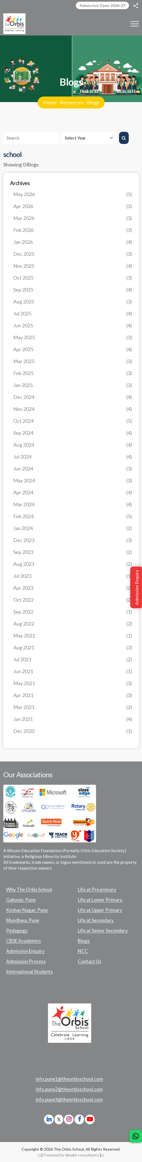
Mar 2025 (72, 361)
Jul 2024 (72, 456)
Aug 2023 (72, 564)
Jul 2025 (72, 313)
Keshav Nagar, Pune (27, 910)
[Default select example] (89, 138)
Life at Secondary (96, 920)
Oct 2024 (72, 421)
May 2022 (72, 635)
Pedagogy (17, 930)
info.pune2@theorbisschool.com (69, 1089)
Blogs (93, 102)
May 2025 (72, 337)
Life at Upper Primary (100, 910)
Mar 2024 (72, 504)
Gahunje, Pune (21, 899)
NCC (83, 951)
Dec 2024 (72, 397)
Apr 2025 (72, 349)
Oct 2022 (72, 600)
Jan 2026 (72, 242)
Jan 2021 (72, 719)
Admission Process (26, 961)
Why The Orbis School (29, 889)
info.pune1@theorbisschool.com (69, 1079)
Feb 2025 (72, 373)
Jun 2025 (72, 325)
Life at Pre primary (97, 889)
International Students (29, 971)
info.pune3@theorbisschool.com (69, 1099)
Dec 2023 (72, 540)
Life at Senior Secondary (103, 930)
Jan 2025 (72, 385)
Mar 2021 (72, 707)
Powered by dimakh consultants (71, 1155)
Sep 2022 (72, 612)
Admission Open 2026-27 (102, 5)
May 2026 (72, 194)
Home (49, 102)
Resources (71, 102)
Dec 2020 (72, 731)
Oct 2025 (72, 278)
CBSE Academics (23, 940)
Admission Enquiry (25, 951)
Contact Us (89, 961)
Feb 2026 (72, 230)
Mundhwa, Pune (22, 920)
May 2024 (72, 480)
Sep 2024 (72, 433)
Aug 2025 (72, 301)
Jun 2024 (72, 468)
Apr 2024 (72, 492)
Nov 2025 (72, 266)
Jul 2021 (72, 659)
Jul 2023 (72, 576)
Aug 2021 (72, 647)
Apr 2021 (72, 695)
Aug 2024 (72, 445)
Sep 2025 (72, 289)
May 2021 (72, 683)
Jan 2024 (72, 528)
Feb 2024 (72, 516)
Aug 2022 (72, 623)
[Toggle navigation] (134, 24)
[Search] (31, 138)
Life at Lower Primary (100, 899)
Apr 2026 (72, 206)
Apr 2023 (72, 588)
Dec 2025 (72, 254)
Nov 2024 (72, 409)
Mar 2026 (72, 218)
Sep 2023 (72, 552)
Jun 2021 (72, 671)
